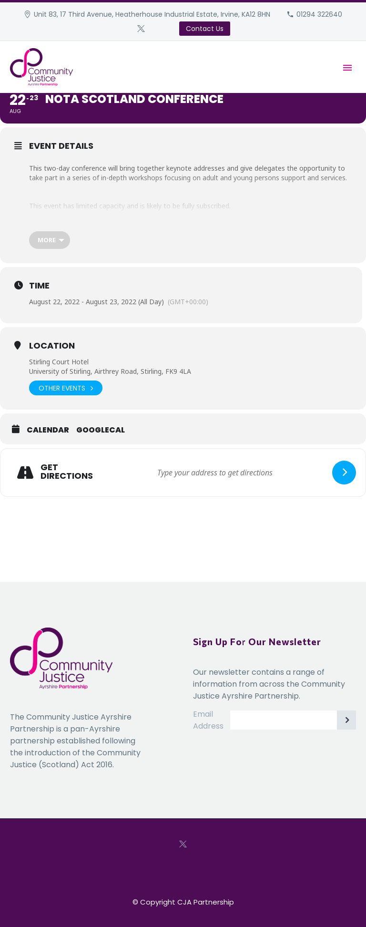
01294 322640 (319, 14)
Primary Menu (347, 68)
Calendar (48, 430)
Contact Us (205, 28)
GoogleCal (100, 430)
